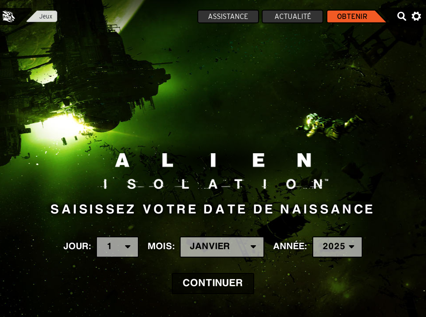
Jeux (45, 16)
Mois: (206, 247)
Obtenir (352, 16)
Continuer (213, 283)
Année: (318, 247)
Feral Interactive (9, 16)
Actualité (292, 16)
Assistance (228, 16)
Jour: (101, 247)
